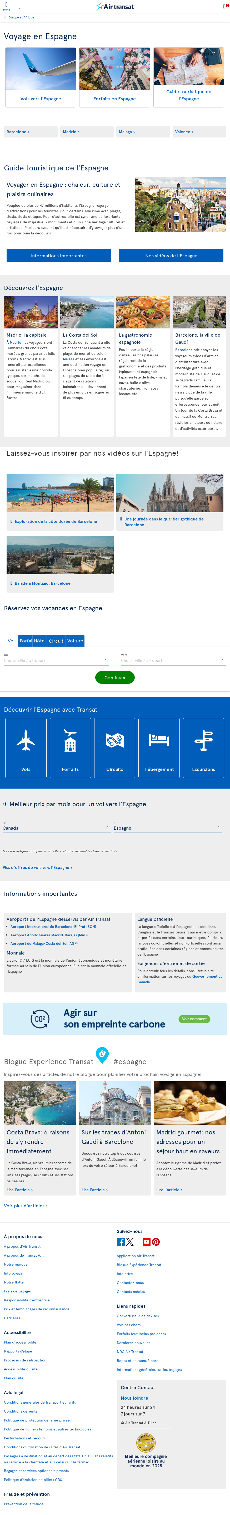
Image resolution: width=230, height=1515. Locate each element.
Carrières (12, 1317)
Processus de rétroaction (25, 1359)
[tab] (60, 502)
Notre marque (16, 1264)
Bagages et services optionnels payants (36, 1470)
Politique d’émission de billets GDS (33, 1479)
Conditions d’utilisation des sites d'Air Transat (42, 1446)
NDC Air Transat (130, 1351)
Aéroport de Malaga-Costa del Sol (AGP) (44, 943)
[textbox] (56, 659)
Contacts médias (131, 1291)
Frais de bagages (18, 1290)
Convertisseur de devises (138, 1315)
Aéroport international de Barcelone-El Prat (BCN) (53, 926)
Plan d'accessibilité (20, 1342)
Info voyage (13, 1273)
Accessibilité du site (21, 1368)
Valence (182, 131)
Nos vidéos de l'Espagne (171, 255)
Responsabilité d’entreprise (27, 1299)
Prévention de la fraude (23, 1503)
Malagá (68, 358)
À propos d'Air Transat (22, 1246)
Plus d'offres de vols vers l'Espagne (36, 867)
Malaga (125, 131)
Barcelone (16, 131)
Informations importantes (59, 255)
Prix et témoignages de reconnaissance (36, 1308)
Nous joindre (134, 1397)
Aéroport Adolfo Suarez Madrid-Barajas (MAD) (49, 934)
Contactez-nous (130, 1282)
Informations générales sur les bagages (149, 1369)
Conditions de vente (21, 1411)
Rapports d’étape (18, 1351)
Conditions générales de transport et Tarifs (40, 1402)
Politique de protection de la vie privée (37, 1420)
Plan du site (13, 1377)
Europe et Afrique (21, 17)
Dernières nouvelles (133, 1342)
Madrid (70, 131)
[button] (19, 641)
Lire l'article (18, 1189)
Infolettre (125, 1273)
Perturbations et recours (25, 1437)
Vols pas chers (129, 1324)
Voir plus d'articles (24, 1206)
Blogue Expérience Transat (139, 1264)
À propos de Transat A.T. (24, 1255)
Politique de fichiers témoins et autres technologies (47, 1429)
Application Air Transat (135, 1255)
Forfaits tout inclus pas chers (141, 1333)
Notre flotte (14, 1282)
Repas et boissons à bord (137, 1360)
